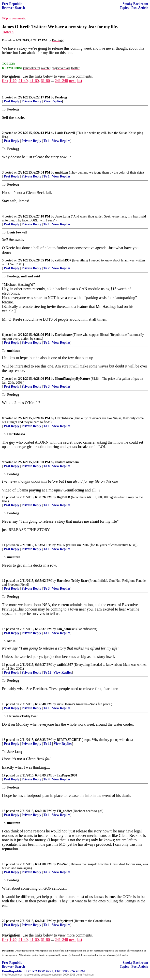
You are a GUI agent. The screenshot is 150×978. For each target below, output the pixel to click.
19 (3, 864)
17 (3, 775)
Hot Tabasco (64, 418)
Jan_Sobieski (66, 629)
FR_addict (64, 811)
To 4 (47, 779)
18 (3, 811)
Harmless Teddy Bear (72, 581)
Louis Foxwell (65, 133)
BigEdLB (63, 497)
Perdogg (61, 97)
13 (3, 629)
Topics (124, 8)
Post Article (139, 8)
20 (3, 921)
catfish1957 (63, 260)
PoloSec (62, 864)
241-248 (61, 81)
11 (3, 545)
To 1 (47, 141)
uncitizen (61, 172)
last (79, 81)
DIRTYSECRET (69, 740)
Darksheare (63, 335)
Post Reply (11, 101)
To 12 (47, 744)
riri (59, 704)
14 (3, 664)
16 (3, 740)
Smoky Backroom (135, 4)
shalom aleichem (67, 462)
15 (3, 704)
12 (3, 581)
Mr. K (61, 545)
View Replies (53, 101)
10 (3, 497)
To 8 (47, 466)
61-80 (45, 81)
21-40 (23, 81)
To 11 (47, 672)
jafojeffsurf (65, 921)
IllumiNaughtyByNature (72, 378)
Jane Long (62, 216)
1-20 (12, 81)
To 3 (47, 386)
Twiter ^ (8, 32)
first (5, 81)
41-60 (34, 81)
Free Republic (12, 4)
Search (20, 8)
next (72, 81)
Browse (7, 8)
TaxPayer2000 (67, 775)
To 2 (47, 268)
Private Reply (31, 101)
